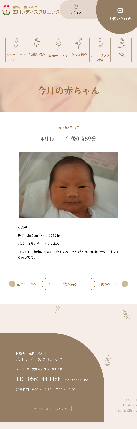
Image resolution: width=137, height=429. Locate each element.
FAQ (121, 54)
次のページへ (110, 290)
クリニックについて (16, 57)
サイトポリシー (70, 416)
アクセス (70, 16)
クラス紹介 (79, 54)
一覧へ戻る (68, 290)
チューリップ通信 (100, 57)
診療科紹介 (37, 54)
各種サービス (58, 55)
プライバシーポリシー (38, 416)
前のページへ (26, 290)
